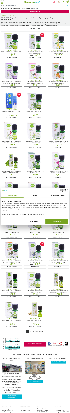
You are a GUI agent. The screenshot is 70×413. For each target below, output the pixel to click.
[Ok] (68, 5)
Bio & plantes (9, 8)
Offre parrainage (7, 412)
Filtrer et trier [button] (35, 28)
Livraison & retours (25, 410)
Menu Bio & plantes (35, 11)
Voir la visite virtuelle (35, 382)
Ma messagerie (7, 409)
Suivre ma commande (8, 410)
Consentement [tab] (12, 195)
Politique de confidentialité (62, 412)
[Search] (33, 5)
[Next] (38, 331)
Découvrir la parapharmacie (11, 396)
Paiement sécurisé (25, 409)
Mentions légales (60, 410)
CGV (57, 409)
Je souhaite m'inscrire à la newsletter (35, 344)
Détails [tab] (35, 195)
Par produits (17, 8)
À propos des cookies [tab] (57, 195)
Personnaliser (35, 221)
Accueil (2, 8)
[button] (63, 2)
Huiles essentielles (26, 8)
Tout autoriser (57, 221)
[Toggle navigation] (2, 2)
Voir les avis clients (58, 362)
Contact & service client (26, 412)
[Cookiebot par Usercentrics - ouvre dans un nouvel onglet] (60, 190)
